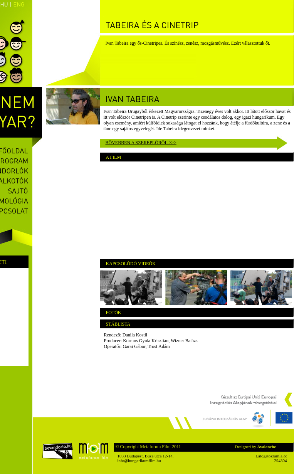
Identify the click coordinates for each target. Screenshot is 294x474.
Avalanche (266, 446)
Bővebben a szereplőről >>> (141, 142)
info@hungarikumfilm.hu (139, 460)
